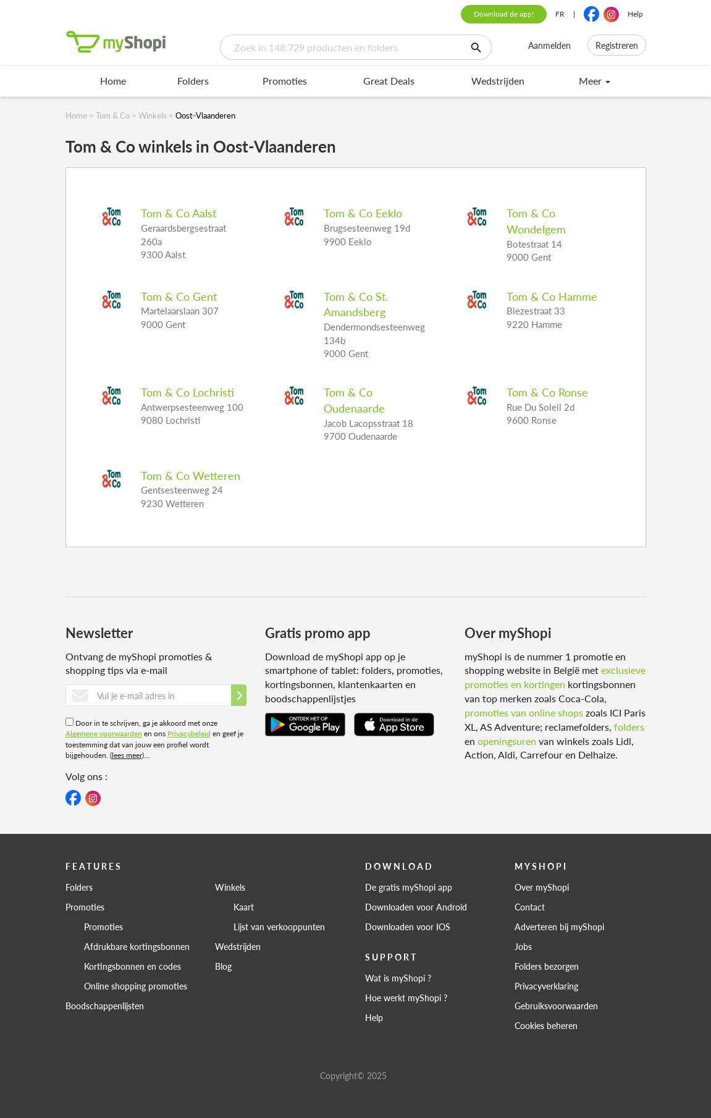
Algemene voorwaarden (103, 733)
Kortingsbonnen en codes (132, 966)
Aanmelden (549, 45)
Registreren (616, 45)
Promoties (285, 81)
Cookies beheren (546, 1025)
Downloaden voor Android (416, 907)
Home (113, 81)
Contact (530, 907)
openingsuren (507, 741)
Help (635, 14)
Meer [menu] (594, 81)
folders (629, 727)
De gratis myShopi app (408, 887)
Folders (193, 81)
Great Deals (388, 81)
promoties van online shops (524, 712)
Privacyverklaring (546, 986)
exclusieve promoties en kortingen (555, 677)
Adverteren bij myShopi (559, 926)
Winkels (230, 887)
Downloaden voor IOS (407, 926)
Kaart (243, 907)
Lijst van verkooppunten (279, 926)
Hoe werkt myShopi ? (406, 997)
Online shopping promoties (135, 986)
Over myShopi (542, 887)
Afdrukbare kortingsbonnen (137, 946)
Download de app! (504, 14)
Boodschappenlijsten (104, 1005)
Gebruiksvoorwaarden (556, 1005)
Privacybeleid (189, 733)
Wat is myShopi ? (398, 978)
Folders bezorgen (547, 966)
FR (560, 14)
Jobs (523, 946)
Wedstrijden (497, 81)
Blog (223, 966)
